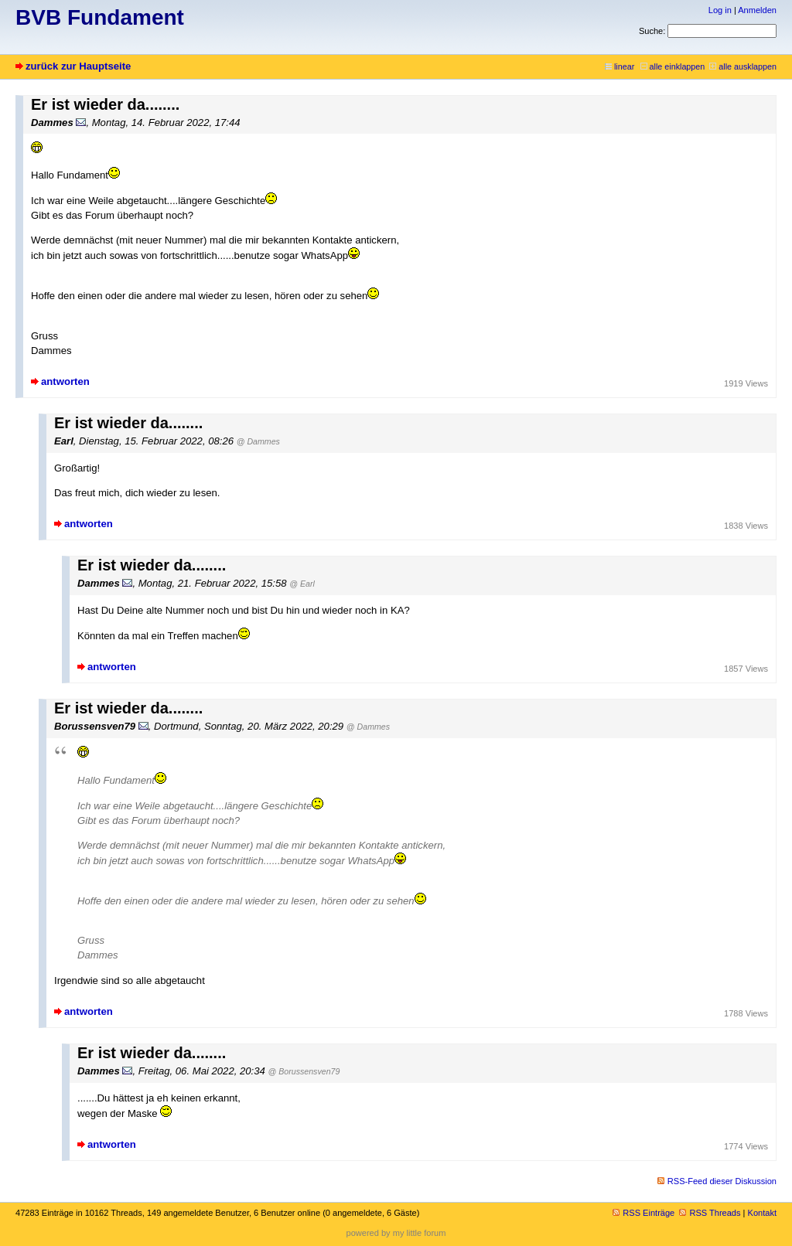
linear (619, 66)
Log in (720, 10)
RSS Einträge (643, 1212)
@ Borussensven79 (304, 1071)
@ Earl (302, 583)
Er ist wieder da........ (105, 104)
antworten (65, 381)
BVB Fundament (99, 17)
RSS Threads (709, 1212)
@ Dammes (258, 441)
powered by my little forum (396, 1232)
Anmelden (757, 10)
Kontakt (762, 1212)
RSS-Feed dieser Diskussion (722, 1181)
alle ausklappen (743, 66)
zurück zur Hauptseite (78, 66)
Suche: (652, 31)
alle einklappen (672, 66)
